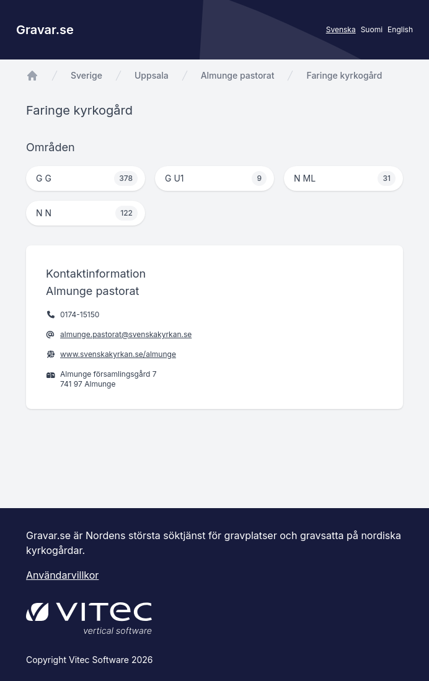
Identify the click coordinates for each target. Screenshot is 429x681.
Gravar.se (45, 29)
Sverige (86, 75)
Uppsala (152, 75)
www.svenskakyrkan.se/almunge (118, 354)
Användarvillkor (62, 575)
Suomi (372, 29)
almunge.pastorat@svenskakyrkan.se (126, 334)
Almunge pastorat (238, 75)
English (400, 29)
